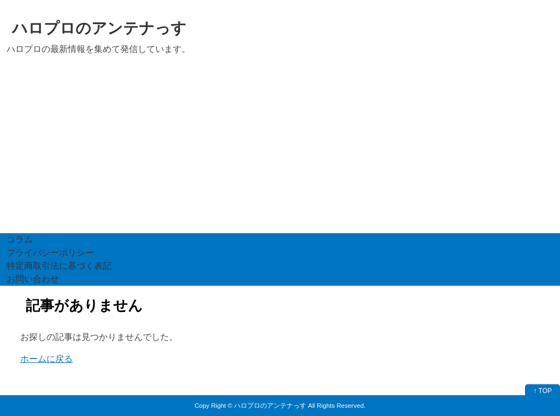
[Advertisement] (280, 151)
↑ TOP (542, 391)
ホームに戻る (46, 358)
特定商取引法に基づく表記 (59, 265)
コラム (20, 239)
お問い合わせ (33, 279)
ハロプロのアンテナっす (99, 28)
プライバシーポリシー (50, 252)
